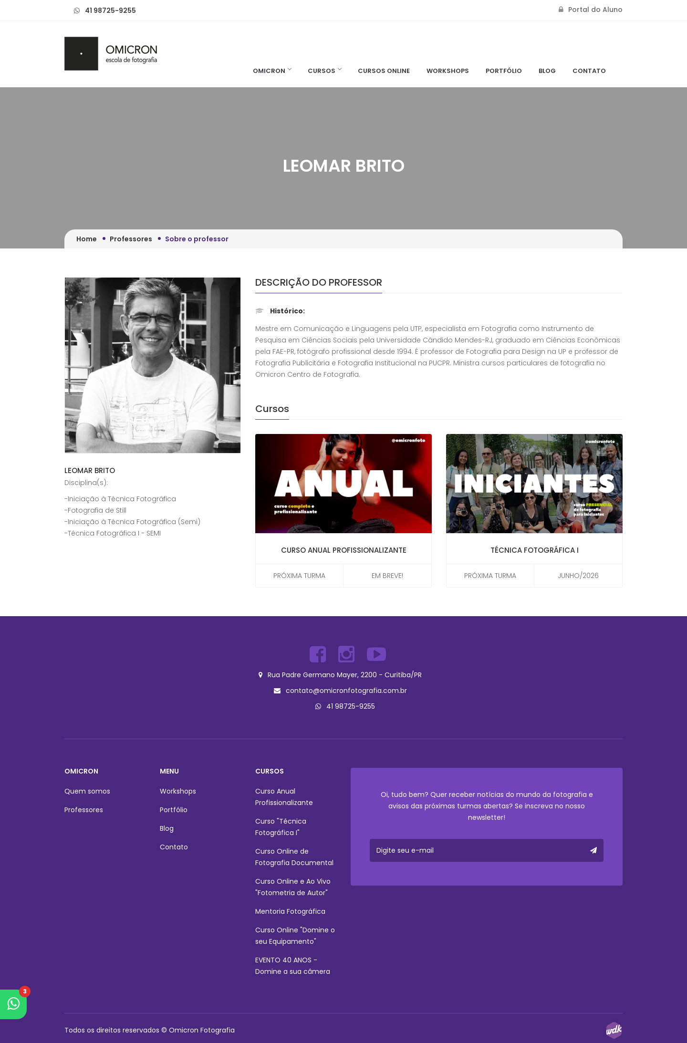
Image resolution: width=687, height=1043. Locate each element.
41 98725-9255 (110, 10)
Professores (131, 239)
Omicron (272, 70)
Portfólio (504, 70)
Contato (589, 70)
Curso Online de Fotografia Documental (294, 854)
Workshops (448, 70)
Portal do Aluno (591, 9)
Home (86, 239)
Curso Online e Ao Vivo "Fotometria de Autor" (293, 884)
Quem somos (87, 789)
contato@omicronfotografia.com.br (346, 689)
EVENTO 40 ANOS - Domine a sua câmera (292, 963)
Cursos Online (384, 70)
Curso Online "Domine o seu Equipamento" (295, 933)
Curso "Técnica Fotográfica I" (280, 824)
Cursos (324, 70)
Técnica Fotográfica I (534, 550)
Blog (547, 70)
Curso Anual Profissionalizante (343, 550)
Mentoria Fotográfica (290, 909)
